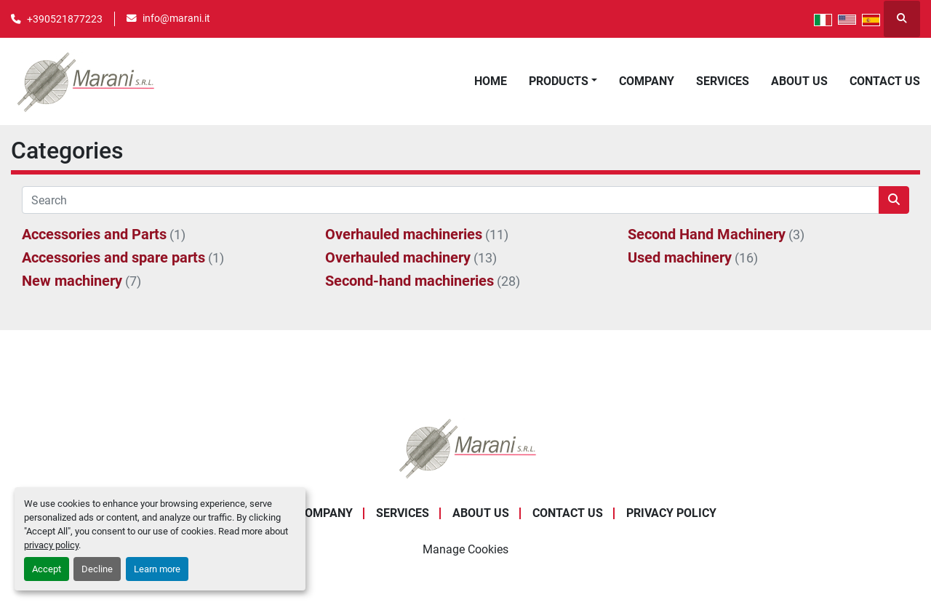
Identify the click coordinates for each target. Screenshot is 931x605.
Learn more (157, 569)
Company (646, 81)
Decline (97, 569)
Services (722, 81)
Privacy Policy (671, 513)
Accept (46, 569)
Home (490, 81)
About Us (799, 81)
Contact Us (885, 81)
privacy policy (51, 545)
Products (558, 81)
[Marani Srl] (465, 447)
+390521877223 (65, 19)
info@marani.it (176, 18)
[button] (563, 81)
